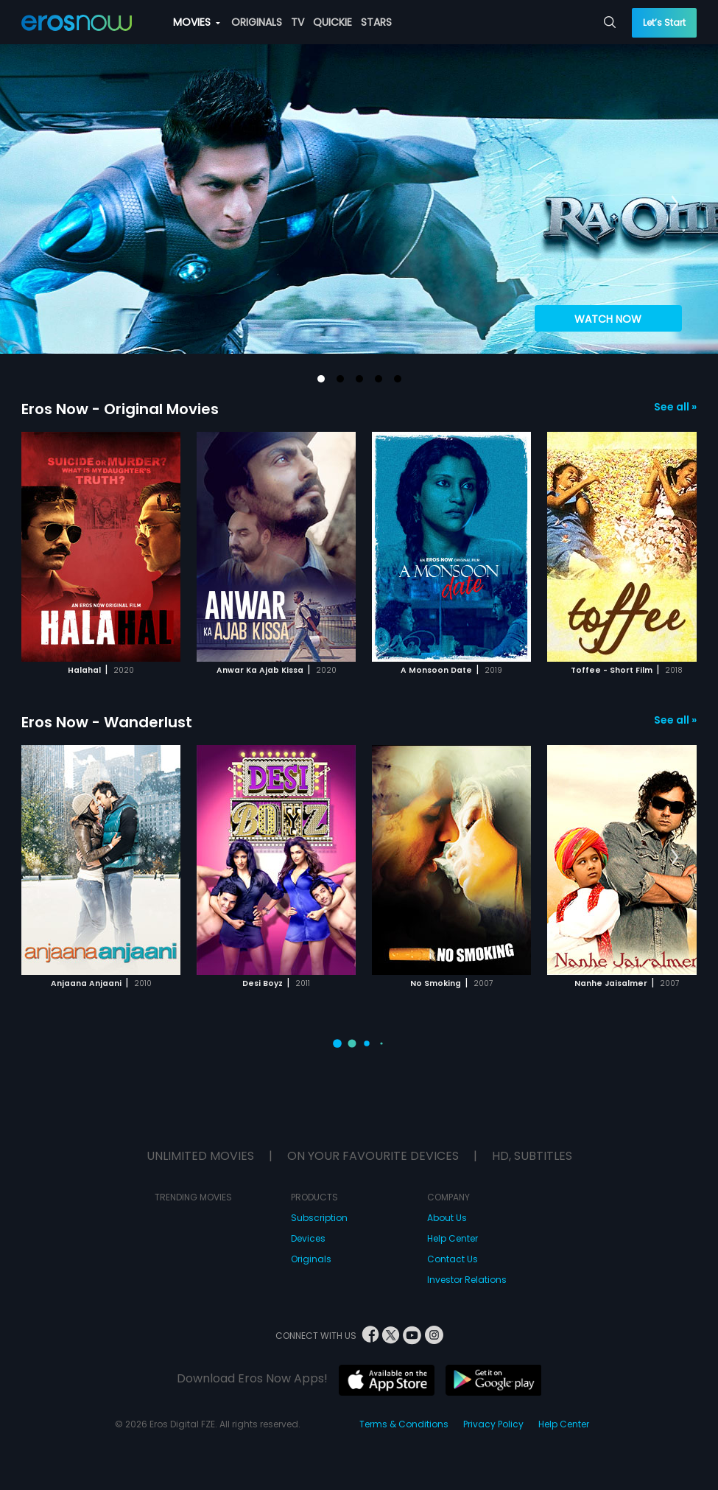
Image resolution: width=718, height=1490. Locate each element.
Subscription (319, 1217)
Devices (308, 1238)
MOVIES (196, 22)
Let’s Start (664, 22)
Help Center (452, 1238)
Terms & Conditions (403, 1424)
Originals (311, 1259)
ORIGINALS (256, 22)
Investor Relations (467, 1279)
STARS (376, 22)
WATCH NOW (607, 319)
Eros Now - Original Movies (120, 409)
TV (297, 22)
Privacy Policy (493, 1424)
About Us (447, 1217)
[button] (321, 378)
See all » (675, 406)
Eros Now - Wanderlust (106, 722)
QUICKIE (332, 22)
